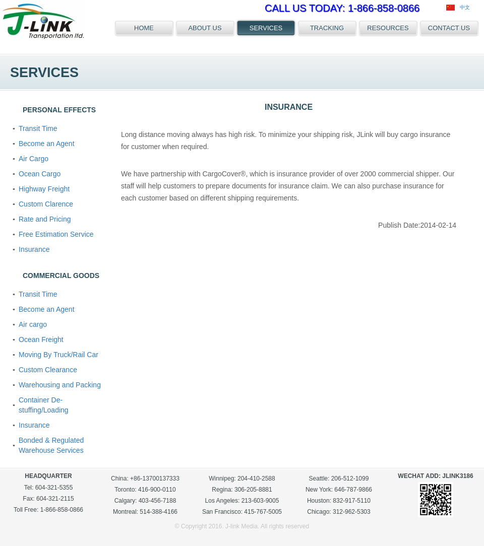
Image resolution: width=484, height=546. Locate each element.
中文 (458, 7)
